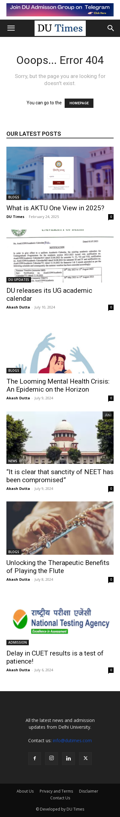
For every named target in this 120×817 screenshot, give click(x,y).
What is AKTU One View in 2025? (55, 208)
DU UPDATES (18, 279)
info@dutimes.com (72, 740)
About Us (25, 791)
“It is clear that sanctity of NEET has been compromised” (60, 476)
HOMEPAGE (79, 103)
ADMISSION (17, 642)
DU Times (15, 216)
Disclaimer (88, 791)
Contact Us (60, 798)
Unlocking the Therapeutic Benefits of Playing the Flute (57, 567)
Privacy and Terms (56, 791)
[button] (11, 28)
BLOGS (13, 197)
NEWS (12, 461)
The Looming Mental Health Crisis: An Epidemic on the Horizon (57, 385)
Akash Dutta (18, 307)
